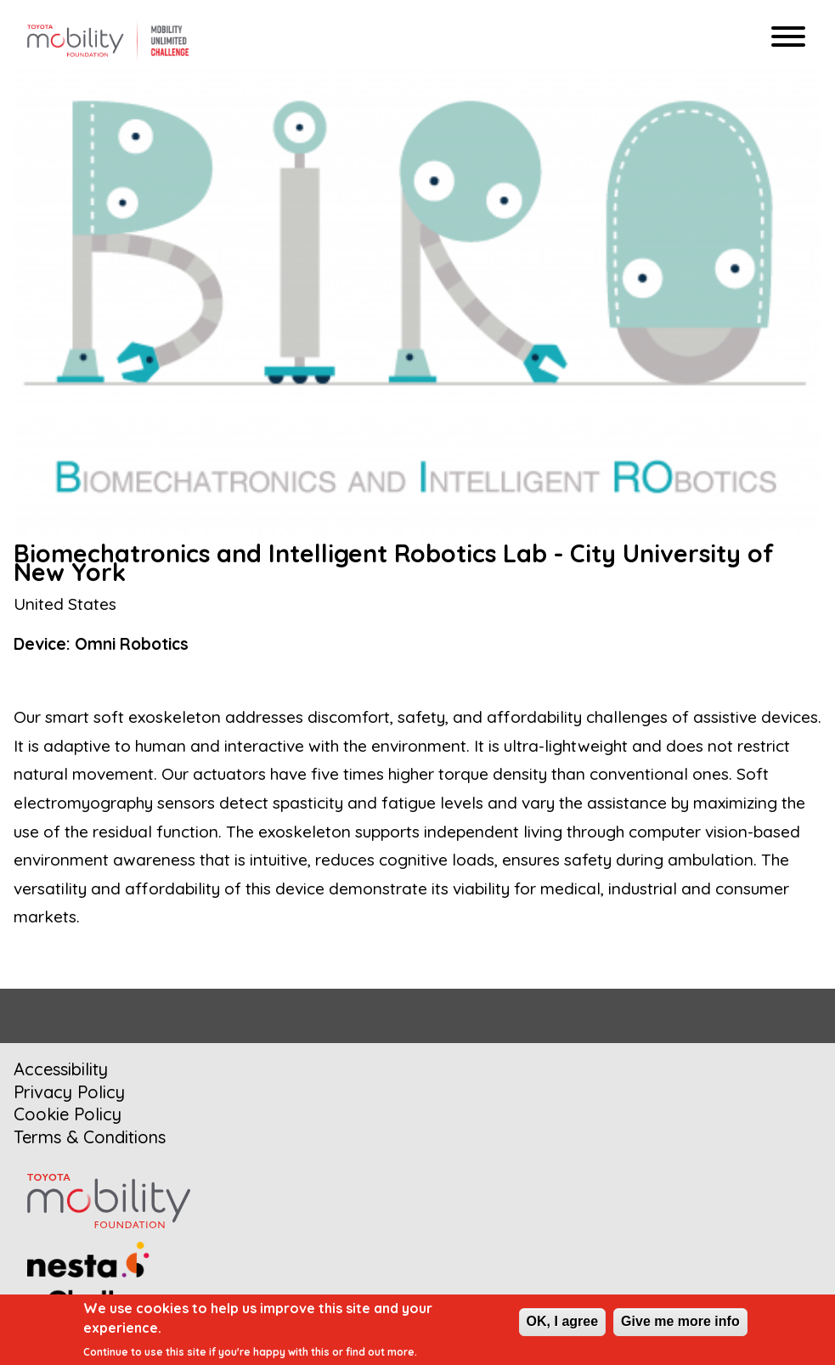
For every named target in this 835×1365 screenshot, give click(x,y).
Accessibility (61, 1069)
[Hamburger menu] (788, 39)
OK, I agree (562, 1321)
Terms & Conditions (90, 1137)
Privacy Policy (69, 1092)
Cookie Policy (67, 1114)
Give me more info (680, 1321)
